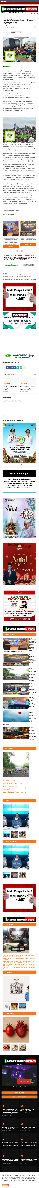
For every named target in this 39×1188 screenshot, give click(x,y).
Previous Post (5, 416)
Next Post (34, 416)
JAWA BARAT (10, 17)
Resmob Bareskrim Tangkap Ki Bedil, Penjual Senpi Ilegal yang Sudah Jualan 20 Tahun (11, 388)
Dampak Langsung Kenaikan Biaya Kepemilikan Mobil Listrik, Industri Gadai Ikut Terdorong (32, 733)
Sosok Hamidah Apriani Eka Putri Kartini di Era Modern (29, 1128)
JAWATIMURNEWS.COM (9, 70)
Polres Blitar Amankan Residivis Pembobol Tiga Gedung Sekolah (28, 238)
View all (34, 374)
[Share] (35, 26)
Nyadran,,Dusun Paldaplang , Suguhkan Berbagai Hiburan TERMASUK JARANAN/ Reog (29, 1160)
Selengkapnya (11, 246)
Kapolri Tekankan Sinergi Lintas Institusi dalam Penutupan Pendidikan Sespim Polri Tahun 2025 (28, 388)
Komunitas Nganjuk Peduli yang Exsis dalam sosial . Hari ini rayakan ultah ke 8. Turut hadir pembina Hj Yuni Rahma (10, 1144)
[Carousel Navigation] (19, 251)
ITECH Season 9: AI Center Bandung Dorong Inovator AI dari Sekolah (32, 702)
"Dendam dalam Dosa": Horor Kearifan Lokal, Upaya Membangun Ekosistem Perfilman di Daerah (10, 1160)
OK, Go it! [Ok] (5, 1185)
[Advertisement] (19, 341)
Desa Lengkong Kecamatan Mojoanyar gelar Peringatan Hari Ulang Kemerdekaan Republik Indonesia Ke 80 (29, 1144)
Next (21, 1064)
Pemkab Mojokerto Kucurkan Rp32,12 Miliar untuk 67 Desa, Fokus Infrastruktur (28, 1110)
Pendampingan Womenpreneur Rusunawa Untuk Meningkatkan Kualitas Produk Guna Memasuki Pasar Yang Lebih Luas (10, 1111)
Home (4, 17)
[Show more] (24, 367)
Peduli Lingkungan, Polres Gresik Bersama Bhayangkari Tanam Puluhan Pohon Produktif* (32, 674)
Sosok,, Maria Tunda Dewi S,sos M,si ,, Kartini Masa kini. (10, 1128)
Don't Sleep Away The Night (19, 1086)
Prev (18, 1064)
